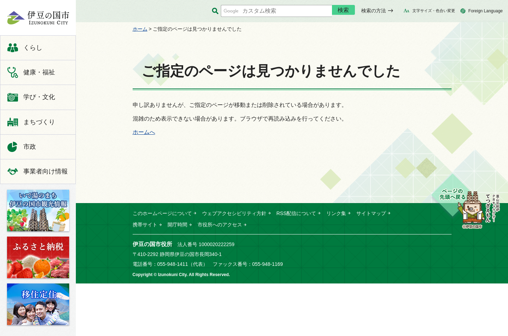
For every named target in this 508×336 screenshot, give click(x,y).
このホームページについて (162, 213)
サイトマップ (371, 213)
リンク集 (336, 213)
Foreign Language (485, 10)
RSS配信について (296, 213)
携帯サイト (145, 224)
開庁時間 (177, 224)
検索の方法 (373, 10)
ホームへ (144, 132)
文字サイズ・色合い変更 (433, 10)
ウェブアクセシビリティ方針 (234, 213)
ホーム (140, 29)
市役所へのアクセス (220, 224)
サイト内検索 (215, 11)
